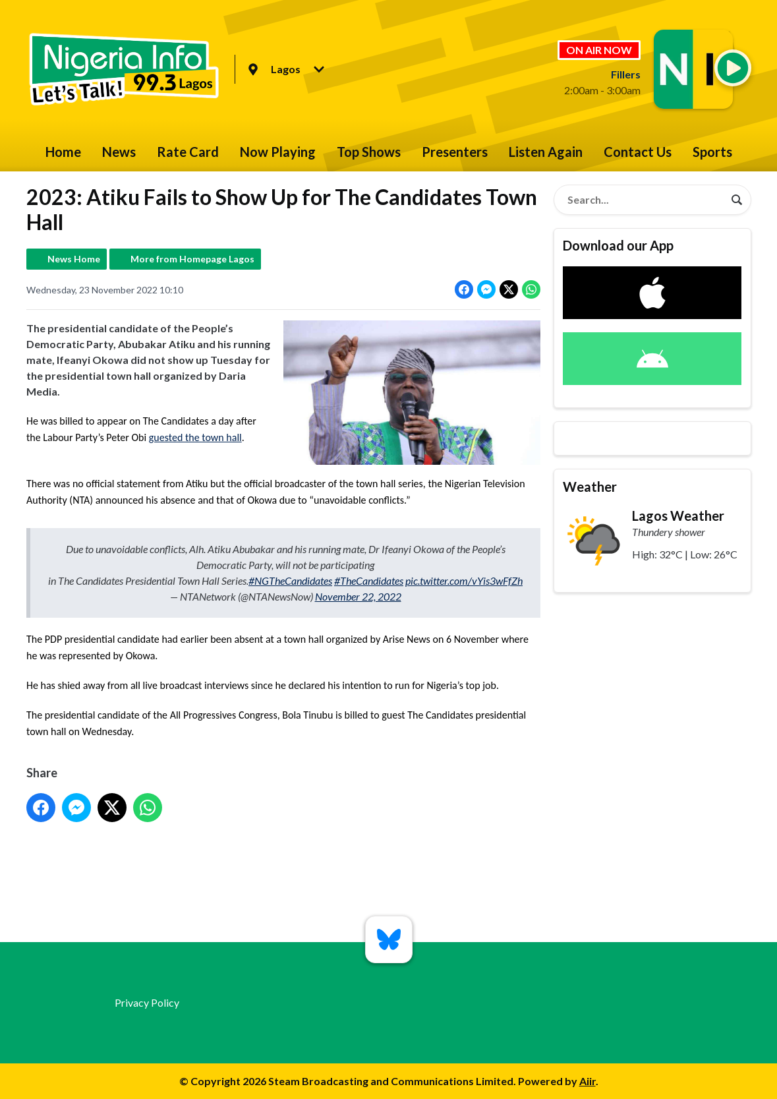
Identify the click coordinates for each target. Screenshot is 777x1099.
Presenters (455, 152)
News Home (73, 258)
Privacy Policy (147, 1002)
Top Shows (369, 152)
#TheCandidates (368, 580)
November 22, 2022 (357, 596)
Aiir (587, 1081)
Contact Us (638, 152)
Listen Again (546, 152)
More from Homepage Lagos (192, 258)
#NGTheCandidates (290, 580)
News (119, 152)
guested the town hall (194, 437)
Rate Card (188, 152)
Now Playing (278, 152)
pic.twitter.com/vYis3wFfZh (464, 580)
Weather (590, 486)
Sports (712, 152)
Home (63, 152)
